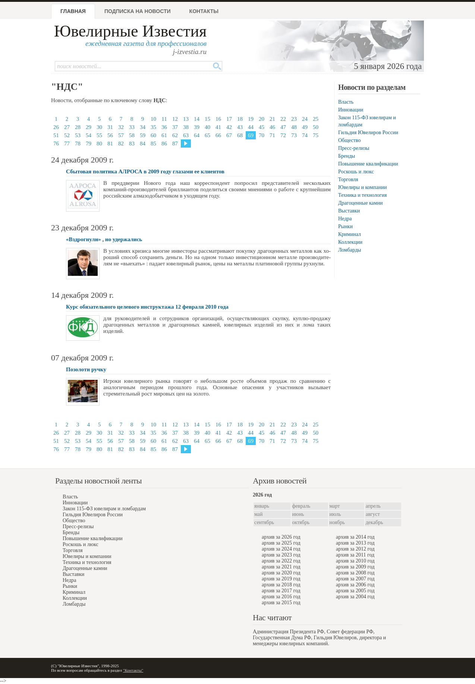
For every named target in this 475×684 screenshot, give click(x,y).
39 (196, 127)
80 (99, 143)
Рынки (345, 226)
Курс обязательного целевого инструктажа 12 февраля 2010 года (147, 307)
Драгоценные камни (360, 203)
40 (207, 127)
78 (78, 143)
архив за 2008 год (355, 573)
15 (207, 119)
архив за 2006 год (355, 584)
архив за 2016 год (281, 596)
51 (56, 135)
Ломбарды (349, 250)
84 (142, 143)
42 (229, 127)
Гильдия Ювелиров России (368, 132)
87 (175, 143)
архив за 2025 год (281, 543)
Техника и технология (362, 195)
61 (164, 135)
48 (294, 127)
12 (175, 119)
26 (56, 127)
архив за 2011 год (355, 555)
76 (56, 143)
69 (251, 135)
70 (261, 135)
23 (294, 119)
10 (153, 119)
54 (88, 135)
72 (283, 135)
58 (132, 135)
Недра (345, 218)
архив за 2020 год (281, 573)
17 (229, 119)
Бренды (346, 156)
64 (196, 135)
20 (261, 119)
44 (251, 127)
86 (164, 143)
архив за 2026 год (281, 537)
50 (315, 127)
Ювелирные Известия (130, 31)
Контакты (203, 11)
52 (67, 135)
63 (186, 135)
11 (164, 119)
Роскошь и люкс (356, 171)
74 (305, 135)
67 (229, 135)
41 (218, 127)
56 (110, 135)
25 (315, 119)
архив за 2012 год (355, 549)
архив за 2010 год (355, 561)
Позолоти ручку (86, 369)
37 (175, 127)
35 (153, 127)
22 (283, 119)
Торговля (348, 179)
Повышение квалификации (368, 164)
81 (110, 143)
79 (88, 143)
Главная (73, 11)
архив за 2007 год (355, 578)
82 (121, 143)
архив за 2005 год (355, 590)
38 (186, 127)
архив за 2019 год (281, 578)
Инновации (350, 110)
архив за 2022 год (281, 561)
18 (240, 119)
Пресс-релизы (353, 148)
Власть (345, 102)
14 (196, 119)
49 (305, 127)
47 (283, 127)
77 (67, 143)
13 (186, 119)
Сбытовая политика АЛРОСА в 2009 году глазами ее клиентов (145, 171)
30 (99, 127)
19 (251, 119)
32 (121, 127)
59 (142, 135)
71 (272, 135)
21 (272, 119)
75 (315, 135)
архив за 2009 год (355, 567)
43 (240, 127)
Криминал (349, 234)
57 (121, 135)
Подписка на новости (137, 11)
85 (153, 143)
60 (153, 135)
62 (175, 135)
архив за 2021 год (281, 567)
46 (272, 127)
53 (78, 135)
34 (142, 127)
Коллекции (350, 242)
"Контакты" (133, 670)
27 (67, 127)
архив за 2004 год (355, 596)
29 (88, 127)
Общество (349, 140)
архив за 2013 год (355, 543)
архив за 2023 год (281, 555)
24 (305, 119)
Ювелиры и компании (362, 187)
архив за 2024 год (281, 549)
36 (164, 127)
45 (261, 127)
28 (78, 127)
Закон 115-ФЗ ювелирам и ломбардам (104, 508)
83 (132, 143)
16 (218, 119)
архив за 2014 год (355, 537)
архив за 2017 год (281, 590)
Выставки (349, 211)
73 (294, 135)
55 (99, 135)
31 (110, 127)
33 (132, 127)
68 (240, 135)
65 (207, 135)
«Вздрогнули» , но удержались (104, 239)
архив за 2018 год (281, 584)
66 (218, 135)
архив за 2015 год (281, 602)
